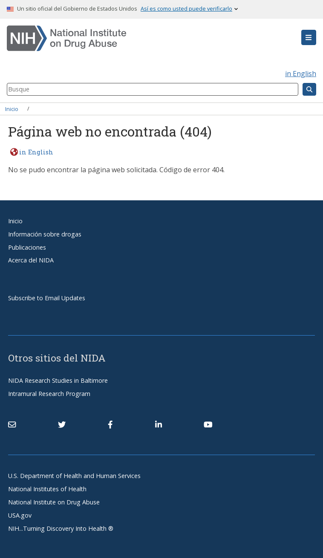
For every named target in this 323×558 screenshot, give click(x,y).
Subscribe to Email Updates (46, 298)
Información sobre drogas (44, 234)
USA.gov (20, 515)
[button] (308, 37)
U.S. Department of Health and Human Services (74, 476)
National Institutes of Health (47, 489)
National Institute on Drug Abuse (54, 502)
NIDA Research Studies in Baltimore (58, 380)
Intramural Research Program (49, 394)
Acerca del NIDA (31, 260)
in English (300, 73)
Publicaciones (27, 247)
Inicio (11, 108)
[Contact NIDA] (12, 424)
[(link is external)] (62, 424)
